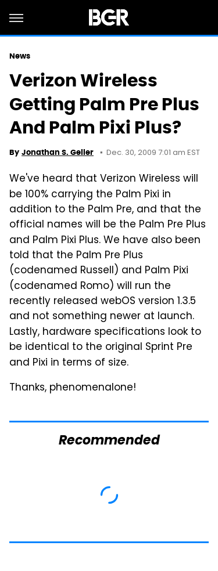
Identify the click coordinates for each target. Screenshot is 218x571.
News (19, 56)
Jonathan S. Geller (58, 152)
